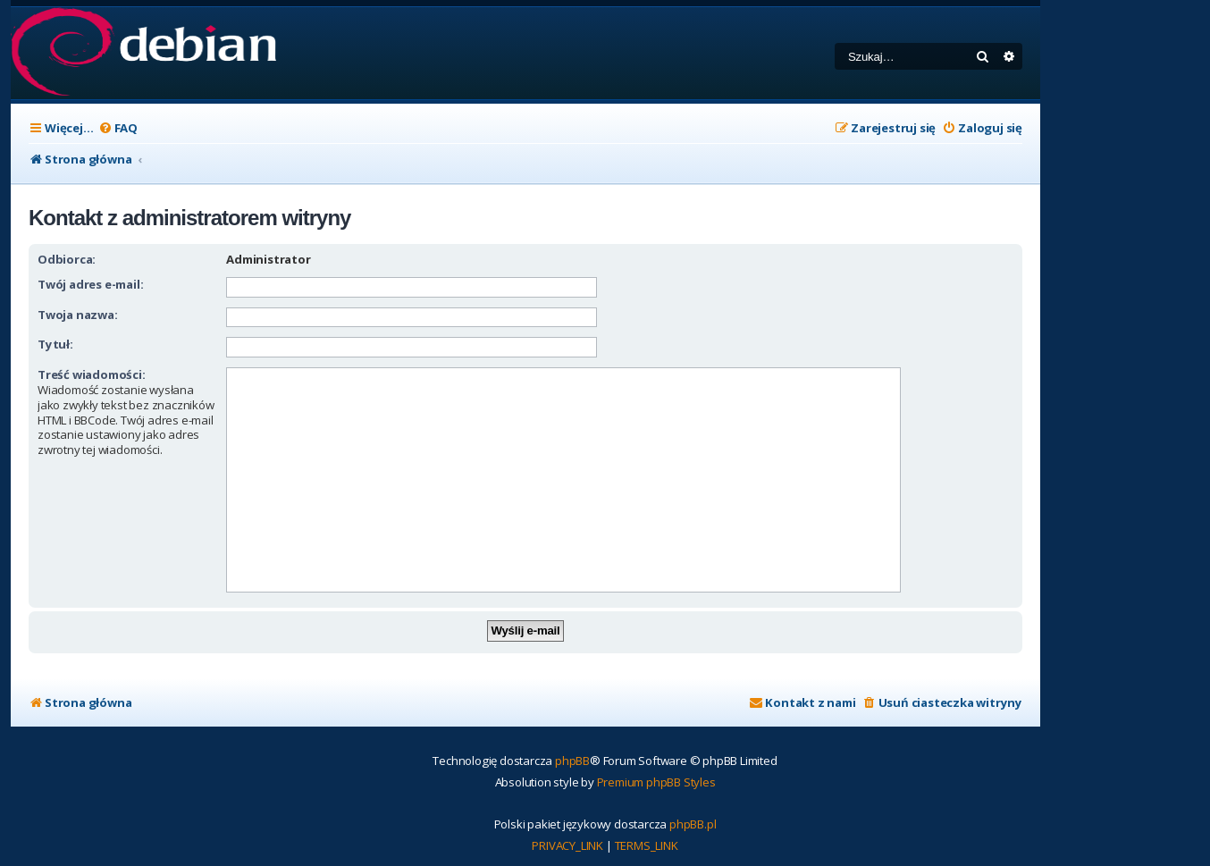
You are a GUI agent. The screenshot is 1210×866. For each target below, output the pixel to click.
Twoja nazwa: (78, 315)
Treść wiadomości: (92, 374)
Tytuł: (55, 344)
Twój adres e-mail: (90, 284)
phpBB (572, 760)
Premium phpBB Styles (656, 782)
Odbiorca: (67, 259)
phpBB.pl (692, 824)
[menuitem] (118, 128)
